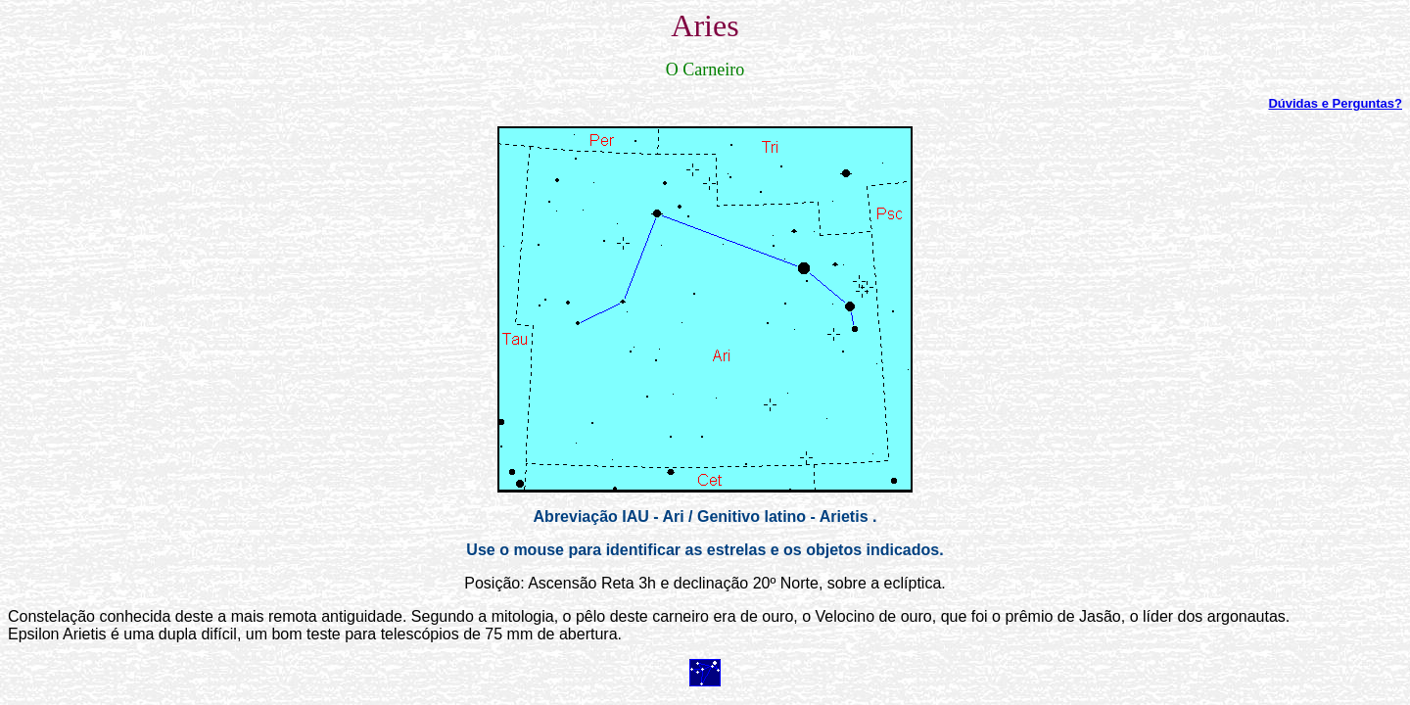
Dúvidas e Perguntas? (1335, 103)
